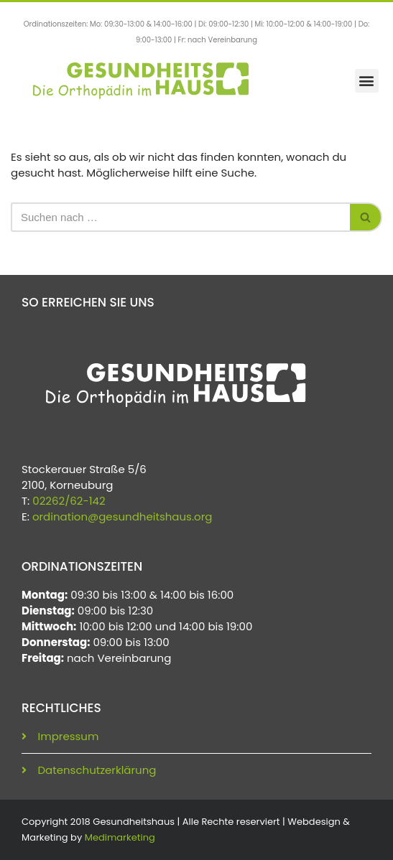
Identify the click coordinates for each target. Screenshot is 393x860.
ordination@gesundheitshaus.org (122, 516)
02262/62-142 (68, 500)
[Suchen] (180, 217)
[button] (367, 81)
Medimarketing (120, 837)
